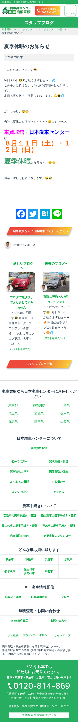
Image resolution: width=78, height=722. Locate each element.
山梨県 (65, 421)
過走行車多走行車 (29, 571)
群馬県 (13, 421)
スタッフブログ (29, 29)
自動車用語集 (39, 596)
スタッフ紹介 (19, 491)
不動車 (29, 559)
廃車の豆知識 (13, 596)
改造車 (49, 559)
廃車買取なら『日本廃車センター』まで (39, 231)
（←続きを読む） (20, 349)
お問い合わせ (59, 620)
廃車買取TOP (9, 29)
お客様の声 (58, 481)
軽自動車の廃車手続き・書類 (58, 515)
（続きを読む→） (55, 338)
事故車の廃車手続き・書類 (58, 525)
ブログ (65, 596)
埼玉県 (13, 413)
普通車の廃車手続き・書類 (19, 515)
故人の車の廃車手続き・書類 (19, 525)
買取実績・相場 (58, 461)
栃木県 (65, 413)
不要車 (49, 571)
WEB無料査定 (19, 620)
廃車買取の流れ (19, 535)
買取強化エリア (19, 471)
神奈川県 (39, 405)
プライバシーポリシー (36, 635)
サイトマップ (62, 635)
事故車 (10, 559)
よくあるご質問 (19, 481)
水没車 (68, 559)
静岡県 (39, 421)
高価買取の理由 (58, 471)
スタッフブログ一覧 (52, 29)
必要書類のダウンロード (58, 535)
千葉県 (65, 405)
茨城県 (39, 413)
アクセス (58, 491)
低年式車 (9, 571)
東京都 (13, 405)
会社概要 (13, 635)
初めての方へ (19, 461)
